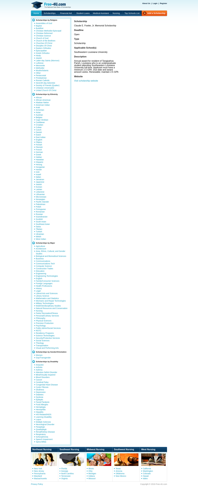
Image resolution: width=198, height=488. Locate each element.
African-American (43, 100)
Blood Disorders (43, 377)
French (39, 150)
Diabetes (39, 395)
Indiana (91, 476)
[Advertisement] (121, 100)
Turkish (39, 231)
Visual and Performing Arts (47, 348)
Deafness (40, 390)
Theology (40, 343)
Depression (41, 392)
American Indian (43, 105)
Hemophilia (41, 409)
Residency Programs (45, 333)
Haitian (39, 157)
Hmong (39, 164)
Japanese (40, 182)
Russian (39, 214)
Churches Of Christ (44, 43)
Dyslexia (39, 397)
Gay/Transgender (43, 358)
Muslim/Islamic (42, 70)
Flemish (39, 147)
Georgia (64, 471)
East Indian (41, 137)
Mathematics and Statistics (47, 298)
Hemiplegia (41, 407)
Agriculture (40, 246)
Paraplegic (40, 427)
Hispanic (39, 162)
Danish (39, 132)
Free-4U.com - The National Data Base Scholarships (51, 5)
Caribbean (40, 122)
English (39, 140)
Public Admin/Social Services (48, 328)
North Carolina (67, 473)
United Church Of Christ (46, 90)
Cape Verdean (42, 120)
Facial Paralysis (42, 402)
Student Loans (83, 13)
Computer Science (44, 266)
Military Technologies (45, 303)
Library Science (42, 296)
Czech (38, 130)
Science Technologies (45, 335)
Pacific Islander (42, 202)
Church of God (42, 38)
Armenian (40, 110)
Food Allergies (42, 404)
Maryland (38, 476)
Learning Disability (44, 417)
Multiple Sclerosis (43, 422)
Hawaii (146, 476)
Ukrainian (40, 234)
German (39, 152)
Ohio (90, 471)
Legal (38, 291)
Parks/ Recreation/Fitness (47, 313)
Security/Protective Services (48, 338)
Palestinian (40, 204)
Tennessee (66, 476)
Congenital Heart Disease (47, 385)
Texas (118, 468)
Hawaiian (40, 159)
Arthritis (39, 367)
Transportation (42, 345)
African (39, 97)
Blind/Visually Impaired (45, 375)
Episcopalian (41, 51)
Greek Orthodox (43, 53)
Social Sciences (43, 340)
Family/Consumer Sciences (47, 281)
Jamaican (40, 179)
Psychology (41, 326)
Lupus (38, 419)
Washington (148, 471)
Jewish (39, 58)
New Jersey (39, 471)
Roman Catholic (43, 80)
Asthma (39, 370)
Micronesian (41, 197)
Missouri (92, 478)
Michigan (92, 473)
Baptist (39, 26)
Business (40, 259)
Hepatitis (39, 412)
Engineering (41, 273)
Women (39, 355)
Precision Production (44, 323)
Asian (38, 112)
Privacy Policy (37, 484)
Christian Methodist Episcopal (48, 31)
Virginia (64, 478)
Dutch (38, 135)
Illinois (91, 468)
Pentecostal (41, 75)
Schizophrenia (42, 437)
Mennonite (40, 65)
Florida (64, 468)
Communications (43, 261)
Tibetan (39, 229)
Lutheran (39, 63)
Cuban (39, 127)
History (39, 288)
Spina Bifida (41, 442)
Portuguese (41, 209)
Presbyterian (41, 78)
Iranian (39, 169)
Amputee (40, 365)
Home (36, 13)
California (147, 468)
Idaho (145, 478)
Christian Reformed (44, 33)
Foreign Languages (44, 283)
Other (38, 73)
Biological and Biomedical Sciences (51, 256)
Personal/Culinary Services (47, 316)
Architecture (41, 249)
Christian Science (43, 36)
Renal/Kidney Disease (45, 432)
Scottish (39, 219)
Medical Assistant (101, 13)
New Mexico (121, 476)
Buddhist (39, 28)
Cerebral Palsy (42, 382)
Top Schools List (131, 13)
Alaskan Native (42, 102)
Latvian (39, 189)
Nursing (116, 13)
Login (155, 3)
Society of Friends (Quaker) (47, 85)
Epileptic (39, 399)
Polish (38, 207)
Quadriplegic (41, 429)
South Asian (41, 222)
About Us (146, 3)
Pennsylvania (39, 473)
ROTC (38, 331)
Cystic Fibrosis (42, 387)
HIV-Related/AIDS (43, 414)
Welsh (38, 236)
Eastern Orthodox (43, 48)
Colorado (147, 473)
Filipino (39, 142)
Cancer (39, 380)
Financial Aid (66, 13)
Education (40, 271)
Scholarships (50, 13)
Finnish (39, 145)
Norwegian (40, 199)
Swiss (38, 227)
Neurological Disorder (45, 424)
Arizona (119, 471)
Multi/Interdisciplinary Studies (48, 306)
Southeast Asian (43, 224)
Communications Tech (45, 263)
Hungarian (40, 167)
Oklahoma (120, 473)
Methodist (40, 68)
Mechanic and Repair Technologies (51, 301)
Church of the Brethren (45, 41)
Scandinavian (41, 217)
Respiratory (41, 434)
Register (163, 3)
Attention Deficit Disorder (46, 372)
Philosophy (40, 318)
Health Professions (44, 286)
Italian (38, 177)
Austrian (39, 115)
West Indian (41, 239)
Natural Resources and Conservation (52, 308)
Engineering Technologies (47, 276)
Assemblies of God (44, 23)
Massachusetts (40, 478)
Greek (38, 155)
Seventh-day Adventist (45, 83)
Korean (39, 187)
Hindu (38, 55)
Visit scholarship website (86, 81)
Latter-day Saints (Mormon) (47, 60)
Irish (37, 172)
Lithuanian (40, 194)
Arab (38, 107)
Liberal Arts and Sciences (47, 293)
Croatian (39, 125)
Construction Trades (44, 268)
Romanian (40, 212)
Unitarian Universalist (45, 88)
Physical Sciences (43, 321)
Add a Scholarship (156, 13)
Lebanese (40, 192)
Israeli (38, 174)
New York (38, 468)
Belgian (39, 117)
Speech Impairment (44, 439)
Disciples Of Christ (44, 46)
